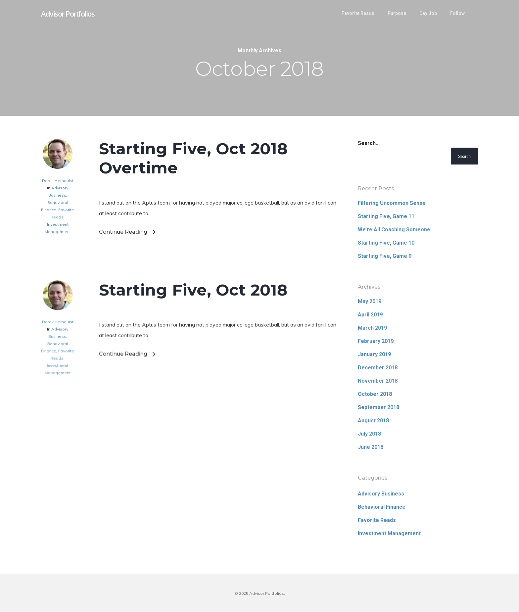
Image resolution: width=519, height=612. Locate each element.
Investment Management (389, 533)
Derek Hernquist (57, 180)
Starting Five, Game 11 (386, 216)
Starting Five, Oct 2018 (193, 321)
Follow (457, 13)
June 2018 (370, 447)
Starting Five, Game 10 (386, 243)
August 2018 (373, 420)
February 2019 (376, 341)
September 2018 (378, 407)
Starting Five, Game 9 (384, 256)
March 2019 (372, 328)
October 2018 (375, 394)
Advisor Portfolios (67, 13)
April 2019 (370, 314)
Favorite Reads (358, 13)
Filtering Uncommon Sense (392, 203)
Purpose (397, 13)
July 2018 (369, 434)
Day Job (428, 13)
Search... (369, 143)
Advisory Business (381, 494)
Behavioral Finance (381, 507)
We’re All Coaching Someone (394, 229)
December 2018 (378, 367)
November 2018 (378, 381)
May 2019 (369, 301)
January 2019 (374, 354)
